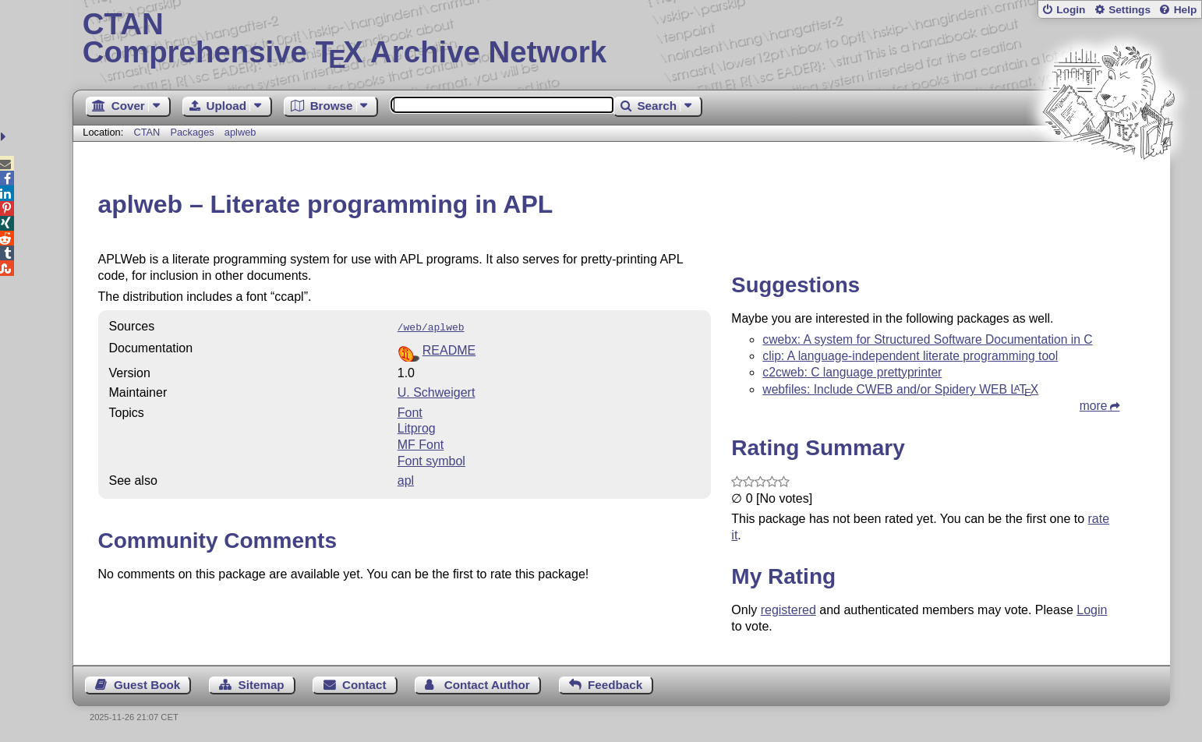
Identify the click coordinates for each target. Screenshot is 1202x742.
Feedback (615, 684)
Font (410, 411)
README (448, 348)
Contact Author (487, 684)
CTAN (146, 132)
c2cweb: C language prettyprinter (852, 372)
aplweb (240, 132)
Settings (1129, 10)
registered (788, 610)
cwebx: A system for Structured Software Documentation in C (927, 339)
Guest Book (147, 684)
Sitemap (262, 684)
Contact (364, 684)
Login (1070, 10)
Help (1185, 10)
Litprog (417, 426)
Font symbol (431, 459)
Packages (193, 132)
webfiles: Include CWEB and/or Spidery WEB (900, 389)
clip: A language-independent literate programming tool (910, 355)
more (1094, 405)
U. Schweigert (436, 391)
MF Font (421, 443)
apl (406, 479)
